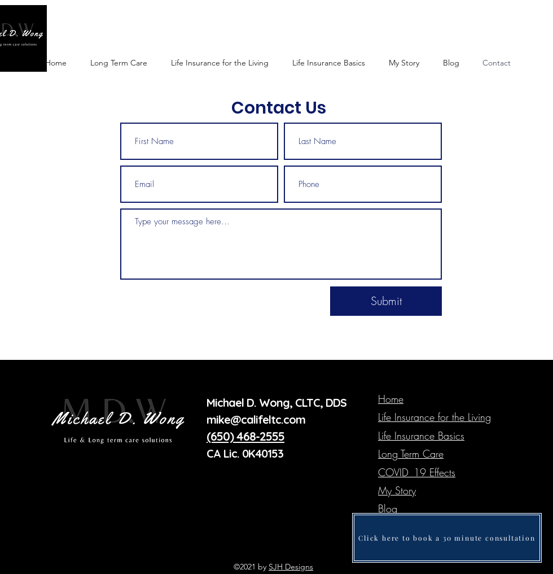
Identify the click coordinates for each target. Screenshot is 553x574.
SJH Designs (291, 567)
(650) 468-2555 (245, 436)
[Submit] (386, 301)
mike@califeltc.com (257, 419)
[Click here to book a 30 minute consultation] (447, 538)
